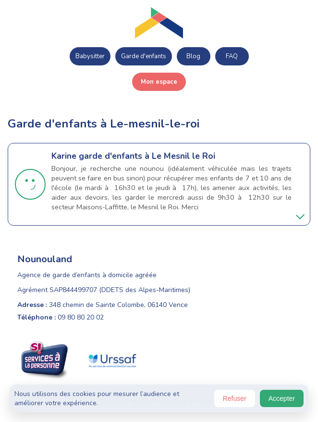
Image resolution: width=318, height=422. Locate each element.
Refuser (234, 398)
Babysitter (90, 56)
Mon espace (159, 81)
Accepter (282, 398)
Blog (193, 56)
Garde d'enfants (143, 56)
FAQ (232, 56)
